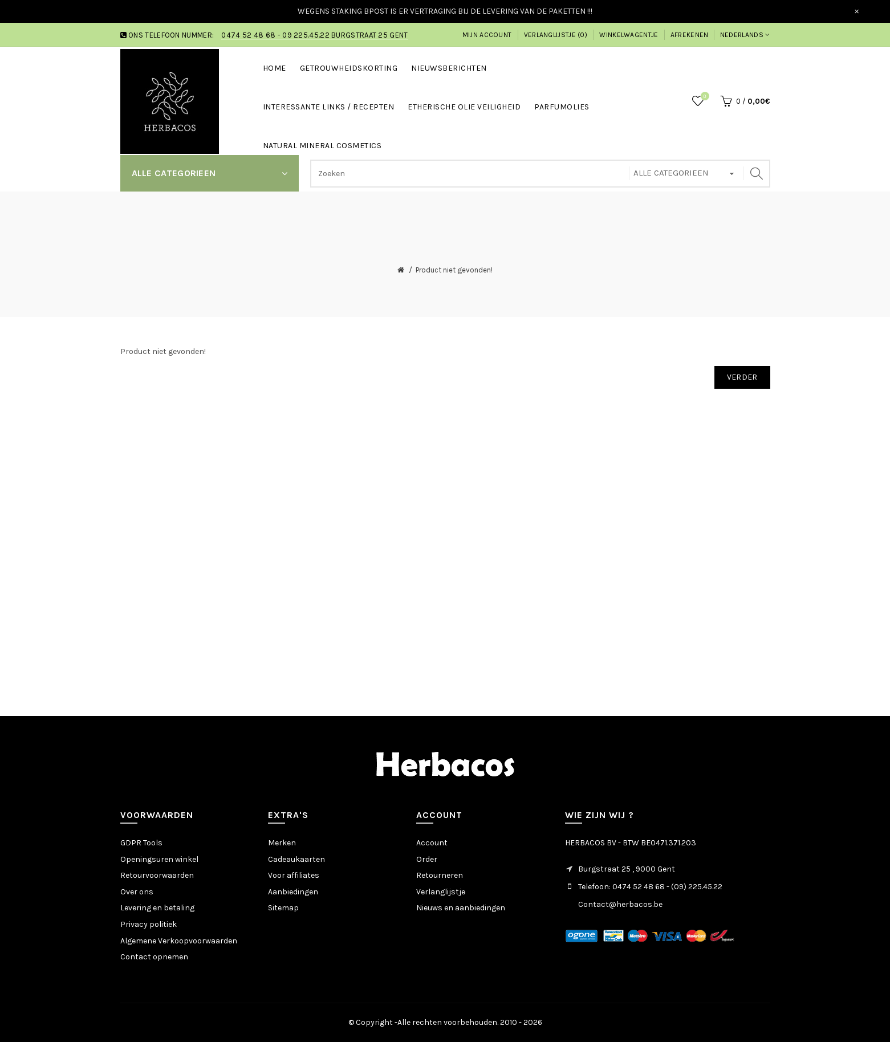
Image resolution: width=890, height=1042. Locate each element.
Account (432, 843)
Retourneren (439, 875)
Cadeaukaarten (296, 859)
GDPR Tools (141, 843)
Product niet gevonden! (454, 270)
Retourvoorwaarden (157, 875)
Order (426, 859)
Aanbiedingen (293, 892)
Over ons (136, 892)
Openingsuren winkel (159, 859)
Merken (282, 843)
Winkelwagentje (628, 35)
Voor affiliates (293, 875)
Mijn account (487, 35)
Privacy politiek (148, 924)
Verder (742, 377)
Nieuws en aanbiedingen (460, 908)
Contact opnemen (154, 957)
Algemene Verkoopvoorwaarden (178, 941)
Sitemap (283, 908)
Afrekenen (689, 35)
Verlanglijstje (440, 892)
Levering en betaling (157, 908)
